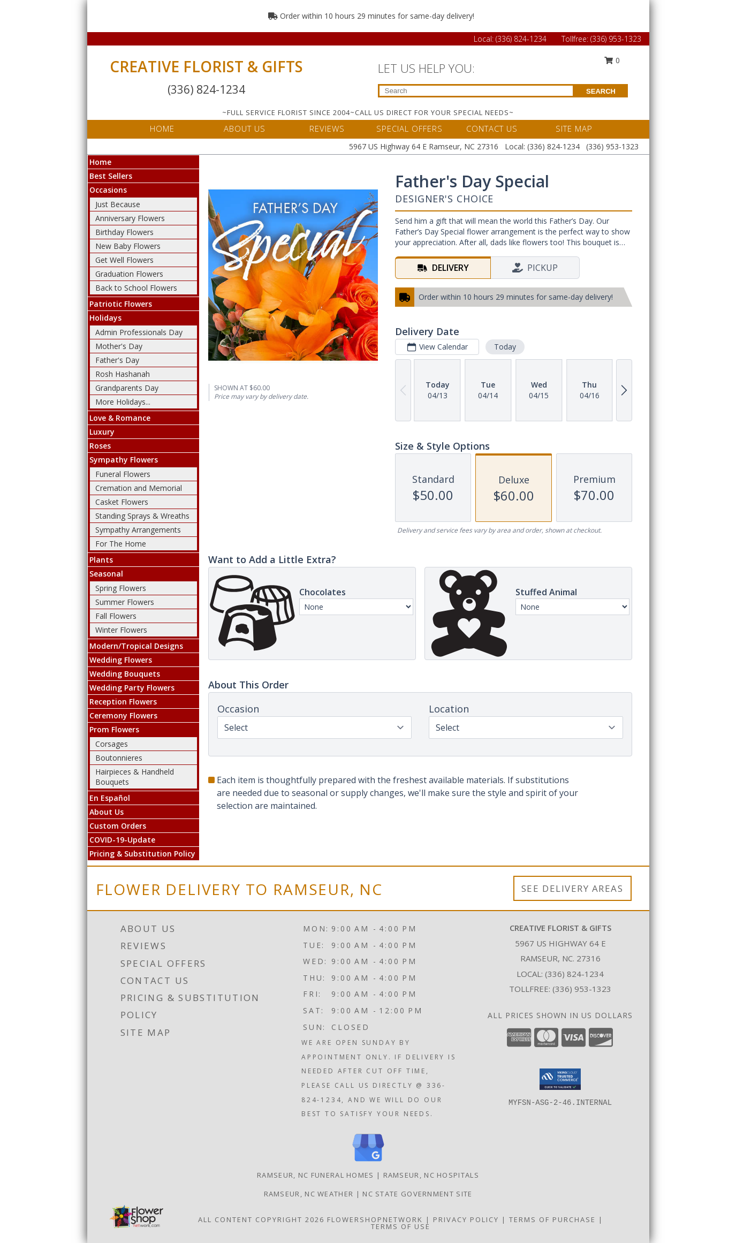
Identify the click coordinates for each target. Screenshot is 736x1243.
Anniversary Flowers (130, 218)
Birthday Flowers (124, 232)
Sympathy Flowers (123, 459)
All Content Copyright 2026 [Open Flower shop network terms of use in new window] (261, 1219)
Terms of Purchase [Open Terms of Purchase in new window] (552, 1219)
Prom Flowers (114, 729)
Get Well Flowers (124, 260)
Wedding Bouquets (124, 674)
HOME (162, 128)
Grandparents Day (126, 388)
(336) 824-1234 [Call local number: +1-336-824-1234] (574, 973)
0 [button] (612, 60)
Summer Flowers (124, 602)
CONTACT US (492, 128)
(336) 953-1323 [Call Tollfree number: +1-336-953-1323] (615, 39)
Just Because (117, 204)
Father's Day (117, 360)
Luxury (102, 432)
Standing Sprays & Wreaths (142, 516)
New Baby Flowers (128, 246)
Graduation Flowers (129, 274)
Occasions (108, 190)
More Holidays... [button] (122, 402)
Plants (101, 560)
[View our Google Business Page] (368, 1162)
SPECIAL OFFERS (409, 128)
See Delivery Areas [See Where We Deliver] (572, 888)
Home (100, 162)
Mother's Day (118, 346)
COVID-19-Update (122, 840)
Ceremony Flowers (123, 715)
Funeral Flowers (122, 474)
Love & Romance (119, 418)
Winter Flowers (121, 630)
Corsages (111, 744)
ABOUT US (244, 128)
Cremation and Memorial (138, 488)
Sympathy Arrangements (138, 530)
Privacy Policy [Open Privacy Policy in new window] (466, 1219)
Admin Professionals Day (139, 332)
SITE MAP (574, 128)
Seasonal (106, 574)
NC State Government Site (417, 1194)
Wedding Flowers (120, 660)
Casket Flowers (121, 502)
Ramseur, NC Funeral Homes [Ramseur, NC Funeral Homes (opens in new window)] (315, 1175)
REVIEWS (327, 128)
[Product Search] (476, 90)
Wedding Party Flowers (131, 688)
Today (504, 347)
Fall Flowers (115, 616)
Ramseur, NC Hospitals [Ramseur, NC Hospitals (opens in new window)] (431, 1175)
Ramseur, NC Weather (309, 1194)
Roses (100, 446)
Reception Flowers (123, 701)
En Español (109, 798)
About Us (106, 812)
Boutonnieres (118, 758)
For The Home (120, 544)
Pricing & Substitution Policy (142, 853)
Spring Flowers (120, 588)
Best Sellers (110, 176)
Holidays (105, 318)
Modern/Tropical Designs (136, 646)
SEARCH (601, 91)
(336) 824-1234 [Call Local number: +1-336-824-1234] (522, 39)
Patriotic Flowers (120, 304)
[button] (560, 1079)
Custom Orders (117, 826)
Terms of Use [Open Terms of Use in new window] (400, 1226)
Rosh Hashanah (122, 374)
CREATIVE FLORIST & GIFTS (206, 66)
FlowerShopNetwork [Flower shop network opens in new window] (375, 1219)
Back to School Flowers (136, 288)
